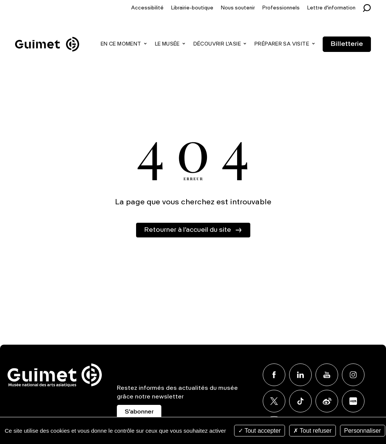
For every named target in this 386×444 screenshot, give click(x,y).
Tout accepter (259, 430)
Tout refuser (312, 430)
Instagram (353, 374)
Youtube (327, 374)
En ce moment (121, 44)
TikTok (300, 401)
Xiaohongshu (353, 401)
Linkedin (300, 374)
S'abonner (139, 412)
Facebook (274, 374)
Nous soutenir (238, 8)
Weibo (327, 401)
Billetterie (347, 44)
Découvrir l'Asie (217, 44)
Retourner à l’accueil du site (187, 230)
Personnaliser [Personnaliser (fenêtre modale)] (362, 430)
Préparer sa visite (281, 44)
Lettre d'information (331, 8)
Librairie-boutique (192, 8)
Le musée (167, 44)
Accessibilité (147, 8)
